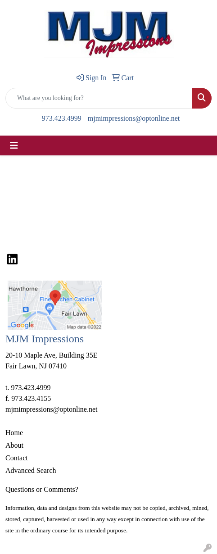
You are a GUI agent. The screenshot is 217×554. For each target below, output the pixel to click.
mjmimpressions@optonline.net (134, 118)
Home (14, 432)
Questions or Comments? (41, 489)
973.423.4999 (61, 118)
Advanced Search (30, 470)
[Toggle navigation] (14, 145)
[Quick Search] (99, 98)
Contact (16, 458)
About (14, 445)
